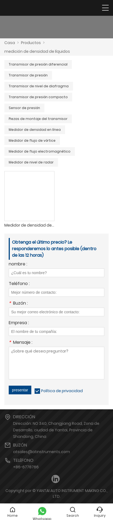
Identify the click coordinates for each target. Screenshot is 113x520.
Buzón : (18, 303)
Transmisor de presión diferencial (38, 64)
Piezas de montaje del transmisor (38, 118)
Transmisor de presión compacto (38, 97)
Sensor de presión (24, 108)
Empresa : (19, 323)
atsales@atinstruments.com (41, 451)
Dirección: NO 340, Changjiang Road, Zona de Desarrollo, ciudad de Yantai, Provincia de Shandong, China (56, 430)
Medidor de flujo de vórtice (32, 140)
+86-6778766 (26, 467)
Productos (31, 42)
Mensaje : (20, 342)
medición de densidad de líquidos (37, 51)
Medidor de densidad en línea (35, 129)
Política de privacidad (62, 391)
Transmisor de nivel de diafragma (39, 86)
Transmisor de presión (28, 75)
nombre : (18, 264)
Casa (9, 42)
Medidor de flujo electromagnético (40, 151)
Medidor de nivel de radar (31, 162)
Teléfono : (19, 284)
